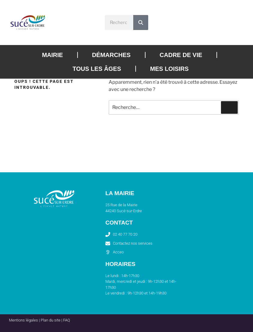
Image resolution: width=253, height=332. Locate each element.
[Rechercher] (140, 22)
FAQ (66, 320)
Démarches (111, 55)
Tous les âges (96, 68)
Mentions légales (23, 320)
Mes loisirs (169, 68)
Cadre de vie (181, 55)
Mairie (52, 55)
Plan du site (50, 320)
